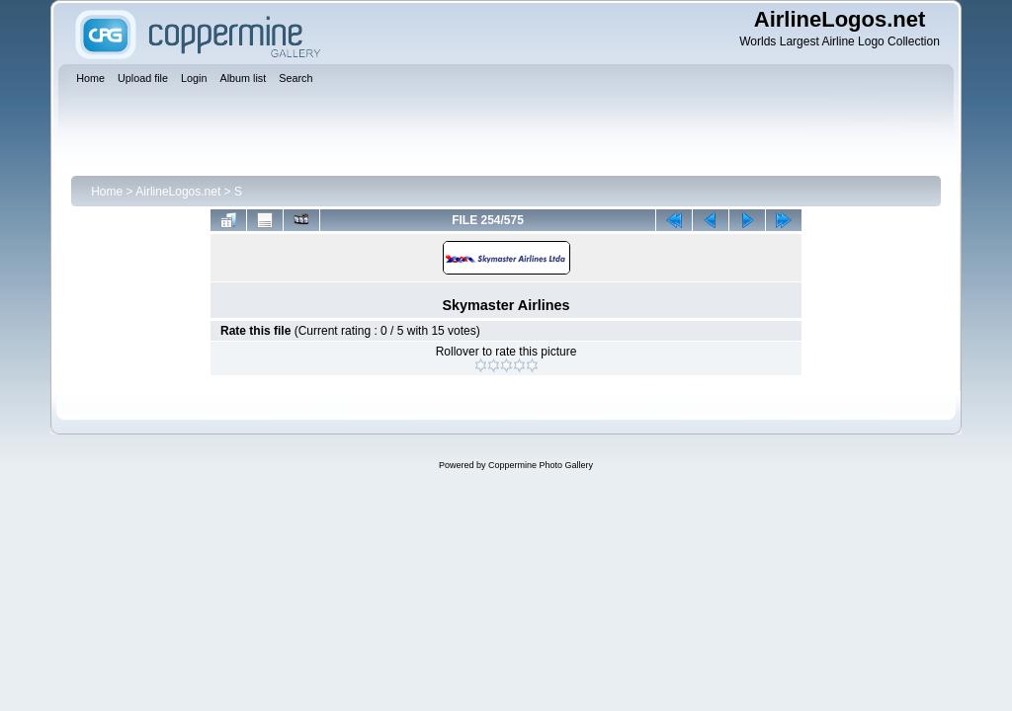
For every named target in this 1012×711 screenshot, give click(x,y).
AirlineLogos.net (177, 191)
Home (107, 191)
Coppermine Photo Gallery (540, 465)
